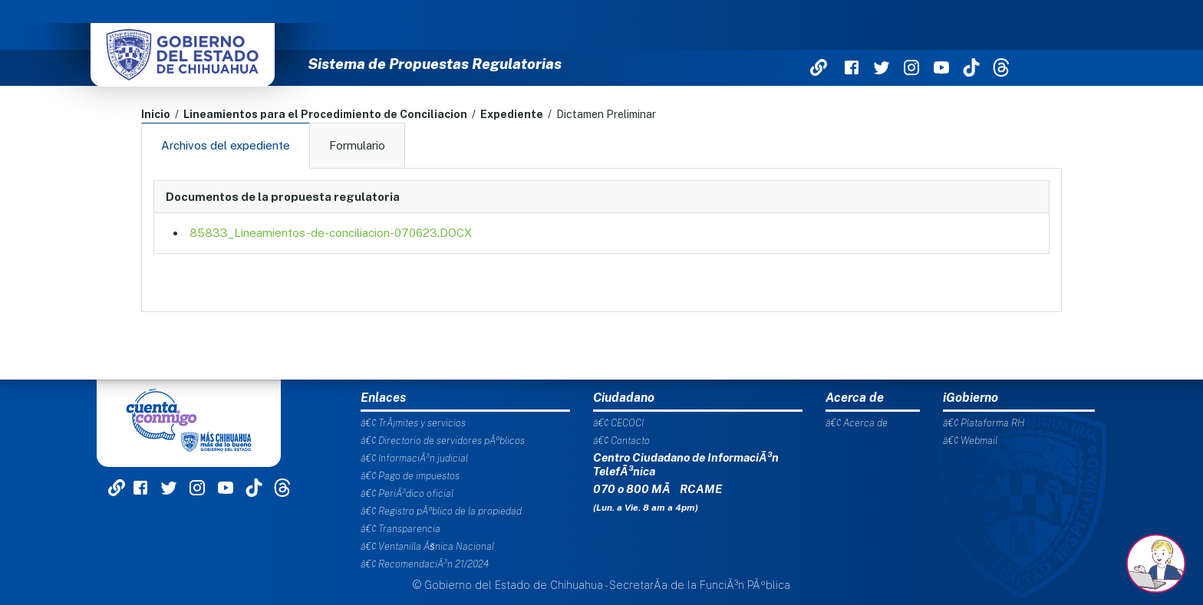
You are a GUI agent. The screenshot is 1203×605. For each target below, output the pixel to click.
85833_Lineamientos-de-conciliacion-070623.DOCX (331, 232)
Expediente (511, 114)
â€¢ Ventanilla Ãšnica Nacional (427, 546)
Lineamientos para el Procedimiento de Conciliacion (325, 114)
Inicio (155, 114)
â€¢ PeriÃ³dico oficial (407, 493)
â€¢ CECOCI (618, 423)
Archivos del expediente (225, 145)
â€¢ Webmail (970, 440)
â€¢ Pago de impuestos (410, 476)
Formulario (357, 145)
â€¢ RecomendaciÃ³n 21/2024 (425, 564)
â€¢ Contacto (621, 440)
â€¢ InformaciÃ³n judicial (414, 458)
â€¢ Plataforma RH (983, 423)
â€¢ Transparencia (400, 528)
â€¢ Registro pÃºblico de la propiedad (441, 511)
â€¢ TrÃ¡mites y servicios (413, 423)
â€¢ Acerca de (857, 423)
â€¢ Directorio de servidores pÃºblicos (443, 440)
